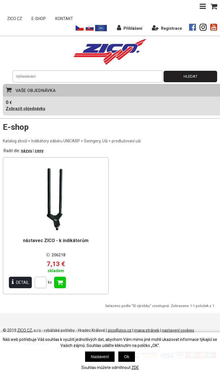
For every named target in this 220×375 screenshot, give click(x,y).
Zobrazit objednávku (25, 108)
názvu (26, 150)
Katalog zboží (15, 141)
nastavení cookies (178, 330)
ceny (39, 150)
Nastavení (100, 356)
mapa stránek (146, 330)
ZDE (135, 367)
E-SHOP (39, 18)
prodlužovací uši (126, 141)
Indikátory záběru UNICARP (55, 141)
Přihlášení (129, 28)
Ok (126, 356)
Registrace (167, 28)
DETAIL (20, 282)
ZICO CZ (14, 18)
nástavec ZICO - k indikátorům (56, 240)
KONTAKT (64, 18)
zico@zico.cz (119, 330)
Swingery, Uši (96, 141)
